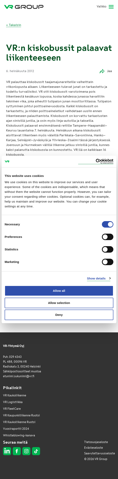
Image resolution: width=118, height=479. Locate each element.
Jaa (106, 71)
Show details (96, 278)
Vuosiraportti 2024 (16, 429)
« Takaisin (13, 25)
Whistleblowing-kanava (19, 435)
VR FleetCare (12, 409)
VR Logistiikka (13, 402)
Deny (59, 314)
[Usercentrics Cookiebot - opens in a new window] (95, 161)
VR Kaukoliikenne (14, 395)
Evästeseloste (93, 448)
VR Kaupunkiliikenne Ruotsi (21, 415)
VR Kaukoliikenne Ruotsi (19, 422)
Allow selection (59, 303)
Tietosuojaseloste (96, 442)
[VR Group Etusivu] (23, 6)
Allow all (59, 290)
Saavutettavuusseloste (99, 453)
